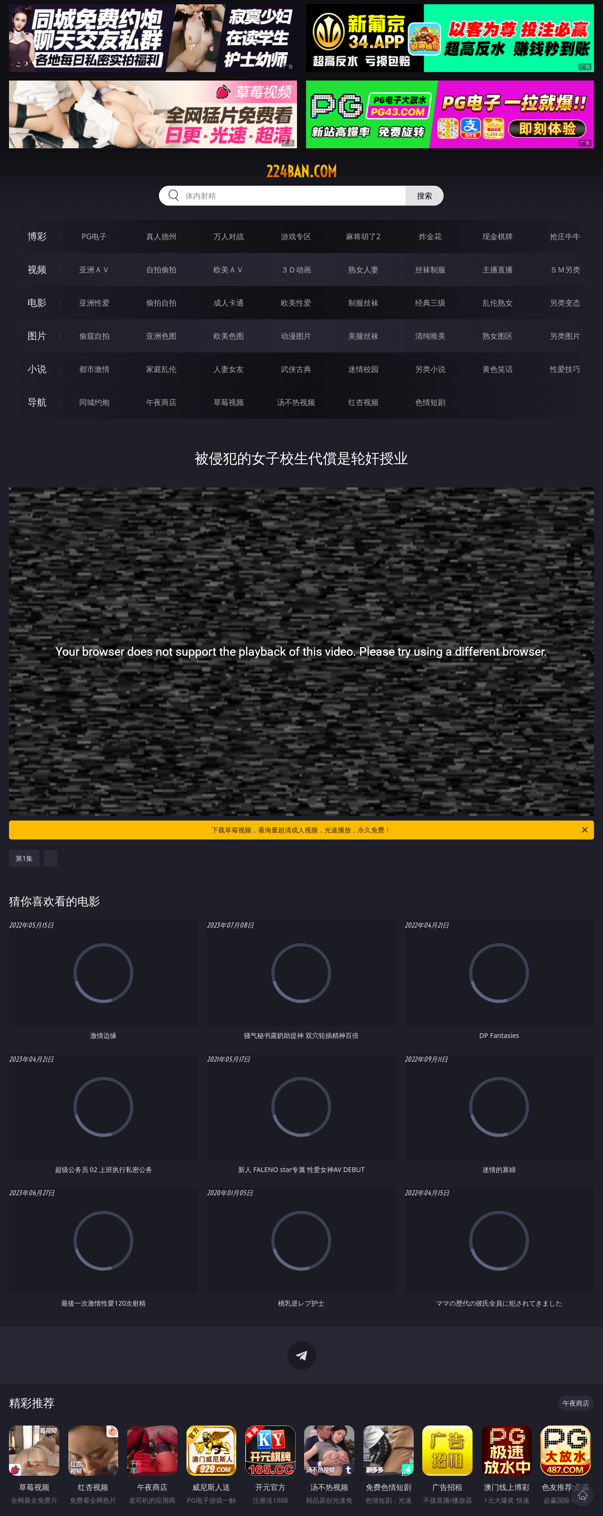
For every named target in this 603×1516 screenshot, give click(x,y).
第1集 (24, 858)
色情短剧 (430, 402)
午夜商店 (161, 402)
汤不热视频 (296, 402)
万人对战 (228, 236)
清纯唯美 (430, 336)
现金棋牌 (497, 236)
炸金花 (430, 236)
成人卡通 (228, 303)
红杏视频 (363, 402)
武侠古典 (296, 369)
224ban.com (301, 171)
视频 (37, 269)
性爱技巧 (565, 369)
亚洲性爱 (94, 303)
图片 (37, 335)
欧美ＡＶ (228, 269)
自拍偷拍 (161, 269)
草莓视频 (228, 402)
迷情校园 (363, 369)
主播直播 (497, 269)
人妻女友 (228, 369)
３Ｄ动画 (296, 269)
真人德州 (161, 236)
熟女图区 (497, 336)
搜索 (424, 195)
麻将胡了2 (363, 236)
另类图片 (565, 336)
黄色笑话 (497, 369)
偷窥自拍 (94, 336)
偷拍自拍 (161, 303)
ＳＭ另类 (565, 269)
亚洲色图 (161, 336)
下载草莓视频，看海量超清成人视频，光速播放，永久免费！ (400, 830)
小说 (37, 368)
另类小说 (430, 369)
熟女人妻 (363, 269)
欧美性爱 (296, 303)
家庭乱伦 (161, 369)
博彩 (37, 236)
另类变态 (565, 303)
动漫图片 (296, 336)
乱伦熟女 (497, 303)
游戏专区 (296, 236)
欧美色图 (228, 336)
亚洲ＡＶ (94, 269)
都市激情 (94, 369)
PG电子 (94, 236)
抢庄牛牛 (565, 236)
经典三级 (430, 303)
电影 (37, 302)
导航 (37, 402)
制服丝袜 (363, 303)
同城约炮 (94, 402)
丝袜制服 (430, 269)
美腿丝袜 (363, 336)
